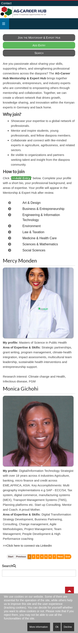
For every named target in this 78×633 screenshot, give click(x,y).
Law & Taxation (33, 232)
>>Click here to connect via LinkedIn (27, 545)
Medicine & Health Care (39, 238)
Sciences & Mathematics (40, 244)
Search (7, 566)
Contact (6, 3)
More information (39, 627)
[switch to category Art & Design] (9, 202)
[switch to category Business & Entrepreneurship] (9, 209)
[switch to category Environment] (9, 226)
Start (10, 556)
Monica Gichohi (20, 388)
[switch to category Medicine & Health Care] (9, 238)
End (68, 556)
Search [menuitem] (38, 53)
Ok (56, 627)
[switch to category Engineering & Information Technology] (9, 215)
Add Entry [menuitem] (38, 45)
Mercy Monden (20, 260)
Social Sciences (33, 250)
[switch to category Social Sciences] (9, 250)
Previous (21, 556)
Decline (68, 627)
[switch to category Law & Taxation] (9, 232)
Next (60, 556)
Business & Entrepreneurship (43, 209)
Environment (31, 226)
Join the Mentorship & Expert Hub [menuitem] (39, 37)
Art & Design (31, 202)
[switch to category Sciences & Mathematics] (9, 244)
